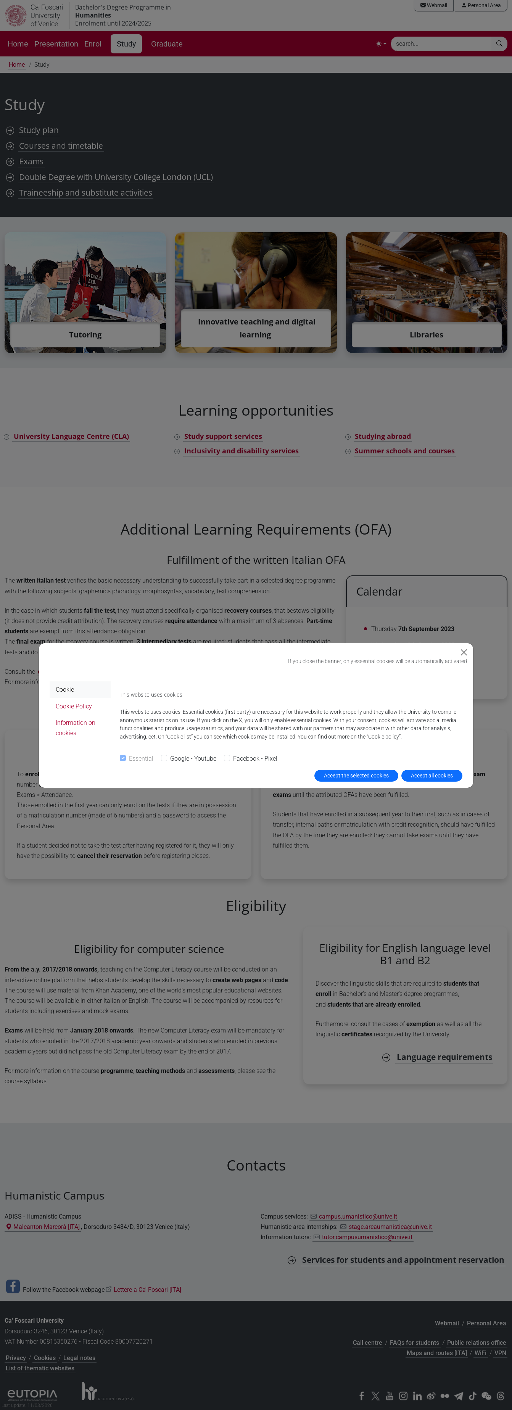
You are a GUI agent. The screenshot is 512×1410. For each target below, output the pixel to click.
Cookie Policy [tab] (74, 706)
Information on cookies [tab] (75, 728)
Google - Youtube (193, 758)
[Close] (464, 652)
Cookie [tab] (65, 689)
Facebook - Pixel (255, 758)
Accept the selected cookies (356, 775)
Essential (141, 758)
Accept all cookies (432, 775)
